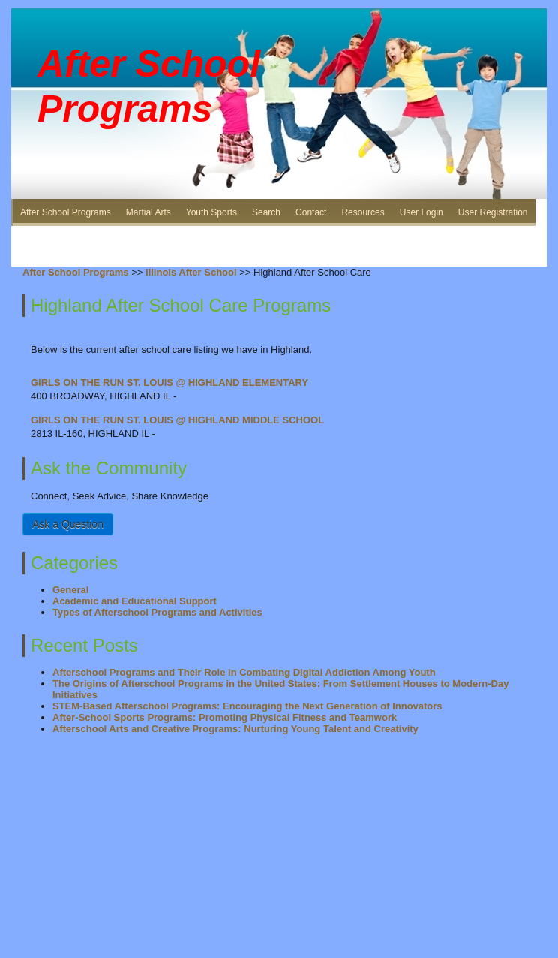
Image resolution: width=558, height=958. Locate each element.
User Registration (493, 212)
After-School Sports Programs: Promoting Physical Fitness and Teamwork (224, 717)
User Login (421, 212)
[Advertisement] (279, 233)
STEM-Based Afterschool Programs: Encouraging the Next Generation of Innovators (247, 706)
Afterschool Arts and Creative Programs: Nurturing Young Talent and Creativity (235, 728)
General (70, 589)
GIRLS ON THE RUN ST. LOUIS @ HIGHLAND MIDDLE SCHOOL (177, 420)
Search (266, 212)
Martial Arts (148, 212)
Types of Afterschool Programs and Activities (157, 612)
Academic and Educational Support (134, 601)
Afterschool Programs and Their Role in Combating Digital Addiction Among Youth (244, 672)
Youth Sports (211, 212)
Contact (311, 212)
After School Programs (65, 212)
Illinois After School (191, 272)
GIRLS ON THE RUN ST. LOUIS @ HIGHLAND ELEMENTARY (169, 382)
